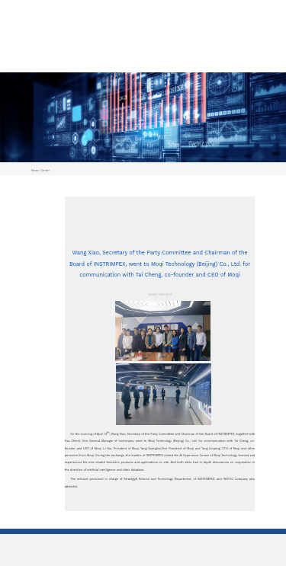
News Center (40, 170)
